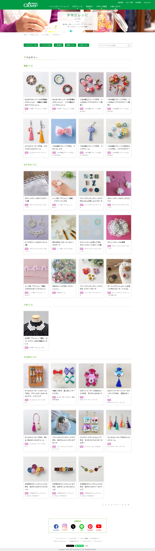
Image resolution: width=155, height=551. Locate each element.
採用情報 (138, 2)
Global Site (147, 2)
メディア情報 (84, 538)
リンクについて (86, 541)
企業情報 (120, 2)
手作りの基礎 (101, 6)
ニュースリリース (61, 538)
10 (128, 504)
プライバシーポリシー (59, 541)
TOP (25, 35)
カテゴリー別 (31, 45)
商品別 (59, 45)
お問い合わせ (115, 6)
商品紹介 (89, 6)
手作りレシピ (77, 6)
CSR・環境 (129, 2)
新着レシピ (71, 45)
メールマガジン (72, 538)
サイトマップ (98, 541)
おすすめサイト (94, 538)
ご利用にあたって (74, 541)
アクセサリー (56, 35)
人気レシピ (83, 45)
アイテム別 (45, 35)
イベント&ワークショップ (59, 6)
